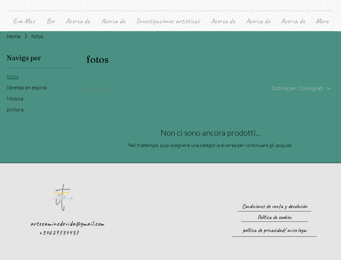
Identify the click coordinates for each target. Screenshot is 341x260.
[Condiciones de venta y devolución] (274, 206)
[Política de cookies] (274, 217)
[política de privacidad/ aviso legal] (274, 230)
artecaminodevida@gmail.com (67, 223)
